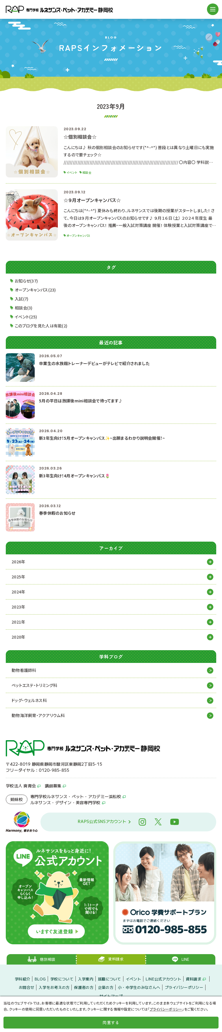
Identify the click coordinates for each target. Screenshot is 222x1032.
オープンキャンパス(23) (35, 290)
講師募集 (53, 786)
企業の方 (105, 987)
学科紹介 (22, 979)
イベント (133, 979)
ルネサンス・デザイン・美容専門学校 (65, 802)
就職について (109, 979)
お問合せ (26, 987)
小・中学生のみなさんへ (139, 987)
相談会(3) (24, 308)
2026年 (18, 561)
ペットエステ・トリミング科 (35, 685)
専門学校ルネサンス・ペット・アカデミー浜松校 (75, 796)
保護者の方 (83, 987)
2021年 (18, 622)
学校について (61, 979)
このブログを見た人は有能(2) (41, 326)
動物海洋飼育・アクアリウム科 (38, 715)
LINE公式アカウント (163, 979)
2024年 (18, 592)
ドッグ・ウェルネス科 (29, 700)
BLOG (40, 979)
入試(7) (21, 299)
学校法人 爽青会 (21, 786)
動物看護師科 (24, 670)
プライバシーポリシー (184, 987)
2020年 (18, 637)
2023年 (18, 607)
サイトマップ (111, 996)
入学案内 (85, 979)
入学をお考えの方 (54, 987)
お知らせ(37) (26, 281)
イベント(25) (26, 317)
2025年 (18, 577)
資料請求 (193, 979)
